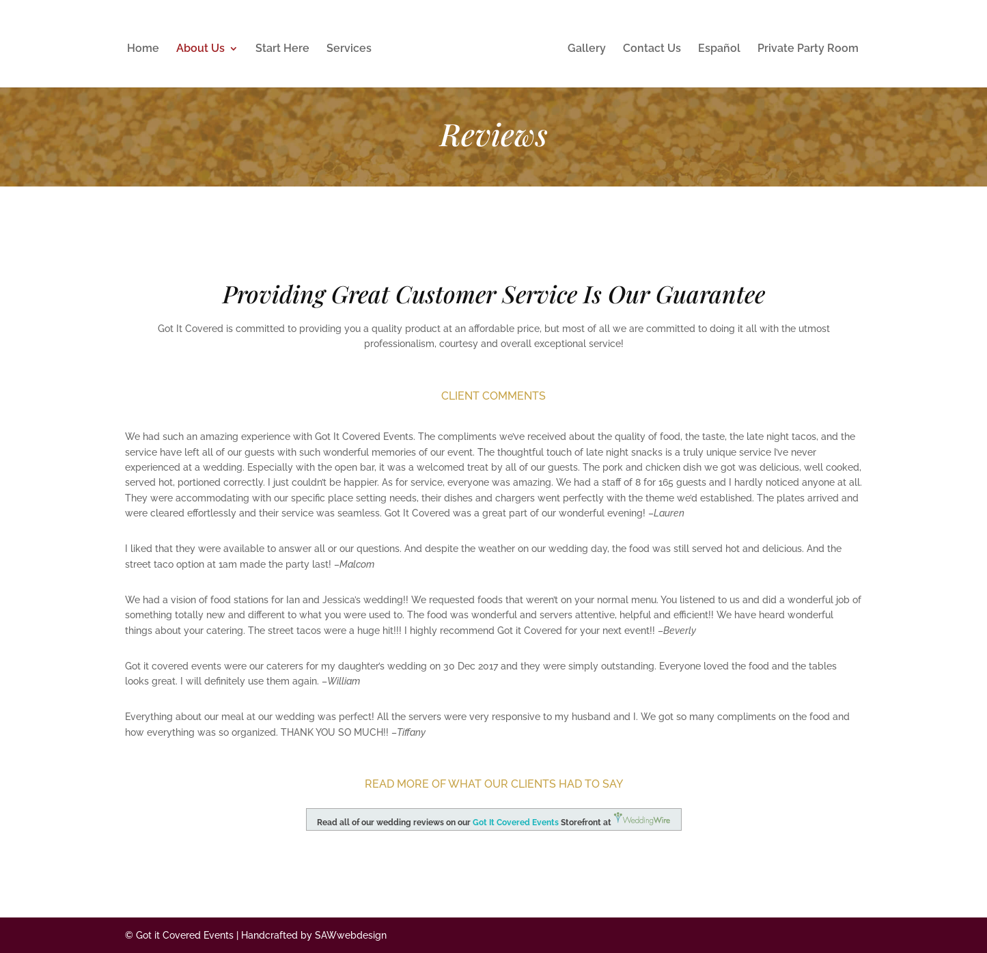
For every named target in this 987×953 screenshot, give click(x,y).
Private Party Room (808, 49)
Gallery (587, 49)
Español (719, 49)
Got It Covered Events (516, 822)
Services (349, 49)
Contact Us (652, 49)
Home (143, 49)
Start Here (282, 49)
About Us (200, 49)
